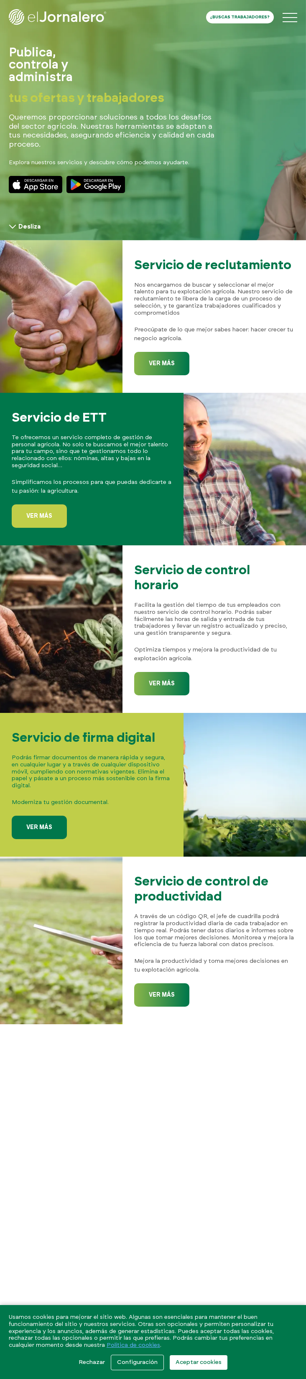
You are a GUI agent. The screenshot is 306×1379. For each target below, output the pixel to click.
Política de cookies (133, 1345)
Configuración (137, 1362)
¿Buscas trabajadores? (240, 17)
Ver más (162, 363)
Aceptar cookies (199, 1362)
